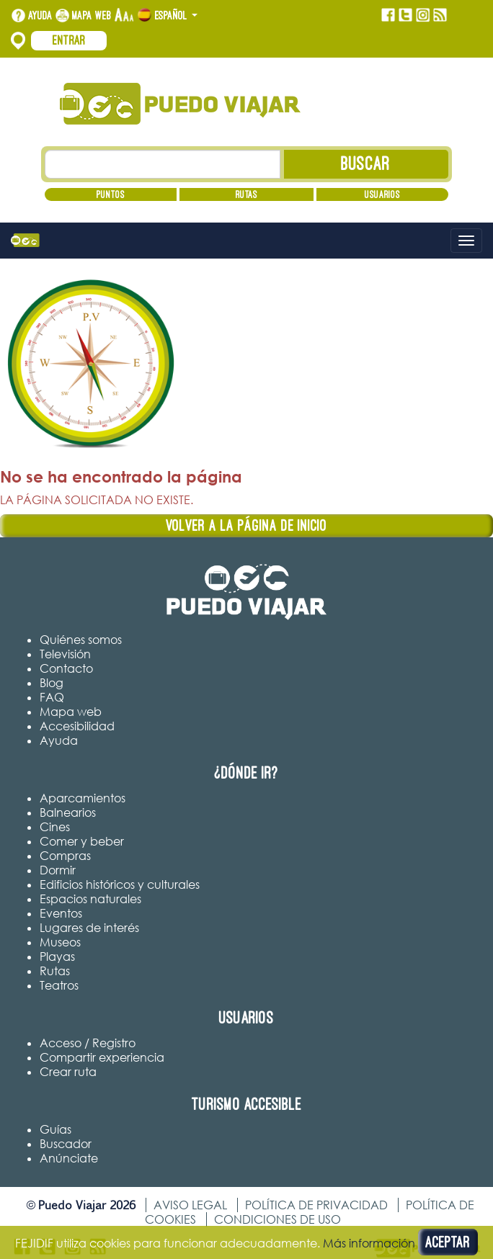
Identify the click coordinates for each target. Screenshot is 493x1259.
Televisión (65, 654)
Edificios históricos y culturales (120, 884)
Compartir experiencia (102, 1057)
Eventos (61, 913)
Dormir (58, 870)
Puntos (111, 194)
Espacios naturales (90, 899)
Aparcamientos (82, 798)
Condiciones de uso (277, 1219)
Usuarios (382, 194)
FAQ (52, 697)
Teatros (59, 985)
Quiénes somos (81, 639)
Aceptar (448, 1242)
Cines (55, 827)
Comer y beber (82, 841)
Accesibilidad (77, 726)
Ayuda (40, 15)
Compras (65, 855)
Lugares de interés (89, 927)
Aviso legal (190, 1205)
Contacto (66, 668)
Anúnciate (69, 1158)
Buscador (66, 1144)
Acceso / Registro (88, 1043)
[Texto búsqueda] (162, 164)
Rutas (246, 194)
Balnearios (68, 812)
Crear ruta (68, 1072)
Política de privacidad (316, 1205)
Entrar (69, 40)
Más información (369, 1243)
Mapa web (92, 15)
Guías (55, 1129)
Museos (60, 942)
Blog (51, 683)
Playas (57, 956)
